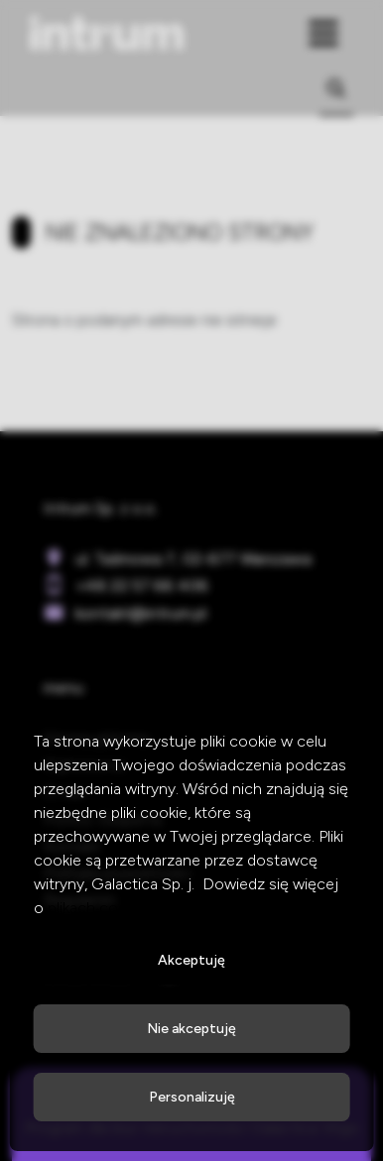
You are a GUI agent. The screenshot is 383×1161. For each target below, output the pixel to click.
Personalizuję (192, 1097)
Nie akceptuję (191, 1028)
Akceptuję (191, 960)
